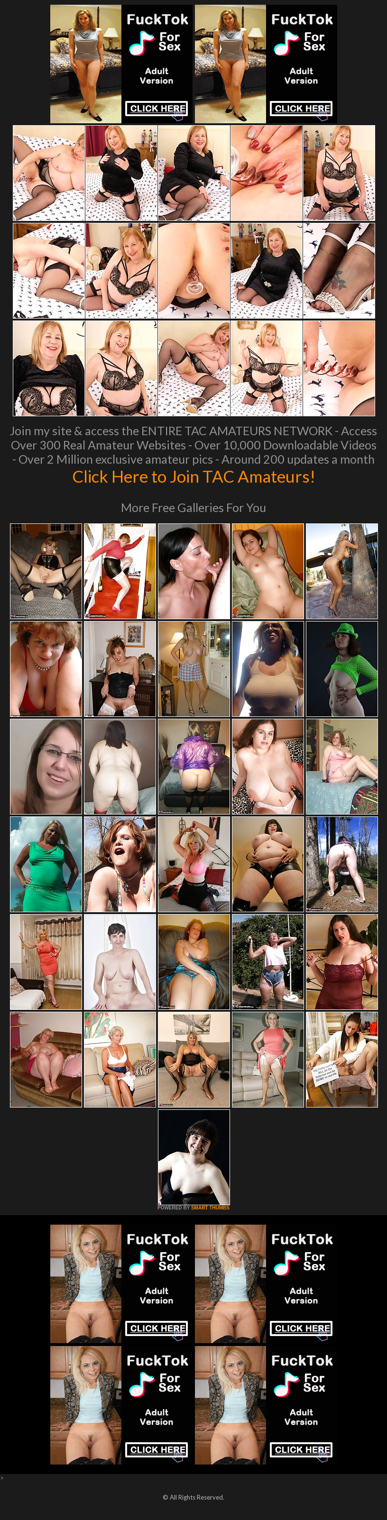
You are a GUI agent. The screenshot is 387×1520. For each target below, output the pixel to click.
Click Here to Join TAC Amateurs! (193, 476)
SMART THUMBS (210, 1207)
